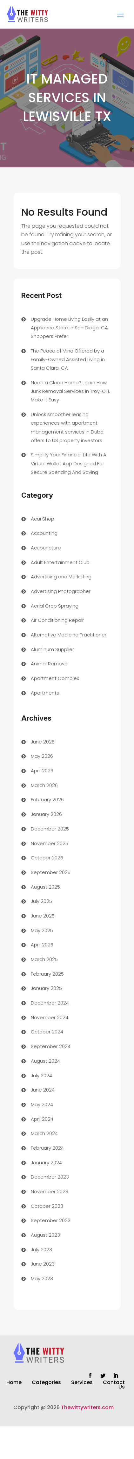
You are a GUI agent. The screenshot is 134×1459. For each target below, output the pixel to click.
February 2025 (47, 974)
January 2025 (46, 988)
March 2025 (44, 959)
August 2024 (45, 1061)
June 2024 (43, 1089)
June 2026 (43, 741)
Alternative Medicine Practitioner (68, 634)
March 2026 (44, 785)
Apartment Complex (55, 678)
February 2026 (47, 799)
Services (82, 1383)
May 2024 (42, 1104)
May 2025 (42, 930)
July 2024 (41, 1075)
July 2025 (41, 901)
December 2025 (50, 828)
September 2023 (50, 1220)
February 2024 (47, 1148)
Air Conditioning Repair (57, 620)
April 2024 (42, 1119)
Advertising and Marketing (61, 576)
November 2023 (49, 1191)
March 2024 (44, 1133)
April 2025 (42, 944)
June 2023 (43, 1264)
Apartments (45, 692)
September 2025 (50, 872)
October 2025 (47, 857)
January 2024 (46, 1162)
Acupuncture (46, 547)
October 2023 (47, 1206)
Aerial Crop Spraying (54, 605)
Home (14, 1383)
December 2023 (50, 1176)
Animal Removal (50, 663)
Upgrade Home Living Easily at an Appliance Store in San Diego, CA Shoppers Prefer (69, 328)
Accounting (44, 533)
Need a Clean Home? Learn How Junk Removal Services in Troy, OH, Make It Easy (70, 391)
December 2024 (50, 1002)
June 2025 (43, 915)
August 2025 (45, 887)
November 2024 (49, 1017)
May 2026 (42, 756)
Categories (46, 1383)
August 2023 (45, 1235)
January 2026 (46, 814)
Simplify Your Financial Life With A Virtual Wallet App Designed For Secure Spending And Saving (68, 463)
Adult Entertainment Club (60, 562)
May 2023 (42, 1278)
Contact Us (114, 1385)
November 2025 (49, 843)
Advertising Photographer (60, 591)
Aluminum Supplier (52, 649)
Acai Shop (42, 518)
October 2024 (47, 1031)
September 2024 (50, 1046)
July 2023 (41, 1249)
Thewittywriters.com (87, 1407)
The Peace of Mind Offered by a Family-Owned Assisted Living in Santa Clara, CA (68, 359)
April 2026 (42, 770)
